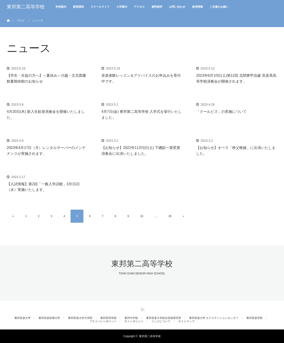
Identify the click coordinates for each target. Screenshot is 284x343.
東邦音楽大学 (22, 318)
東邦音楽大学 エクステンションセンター (213, 318)
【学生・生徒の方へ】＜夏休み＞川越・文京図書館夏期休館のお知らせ (46, 78)
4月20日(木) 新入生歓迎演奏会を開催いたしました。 (46, 114)
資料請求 (156, 6)
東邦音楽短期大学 (49, 318)
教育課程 (78, 6)
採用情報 (197, 6)
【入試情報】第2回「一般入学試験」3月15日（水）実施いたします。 (43, 187)
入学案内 (121, 6)
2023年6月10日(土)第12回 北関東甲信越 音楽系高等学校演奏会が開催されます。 (236, 78)
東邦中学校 (131, 318)
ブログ (20, 20)
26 (169, 216)
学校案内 (60, 6)
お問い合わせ (177, 6)
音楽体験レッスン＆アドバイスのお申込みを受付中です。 (141, 78)
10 (141, 216)
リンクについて (160, 321)
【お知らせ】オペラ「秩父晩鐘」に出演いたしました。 (235, 150)
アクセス (139, 6)
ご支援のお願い (219, 6)
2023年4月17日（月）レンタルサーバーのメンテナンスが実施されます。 (46, 150)
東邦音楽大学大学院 (80, 318)
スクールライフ (100, 6)
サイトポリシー (133, 321)
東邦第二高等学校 (26, 6)
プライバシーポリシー (103, 321)
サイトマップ (186, 321)
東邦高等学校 (108, 318)
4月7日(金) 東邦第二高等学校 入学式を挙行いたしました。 (141, 114)
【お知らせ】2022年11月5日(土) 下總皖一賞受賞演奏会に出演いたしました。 (140, 150)
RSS (142, 308)
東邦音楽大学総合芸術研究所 (163, 318)
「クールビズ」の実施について (221, 112)
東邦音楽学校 (254, 318)
